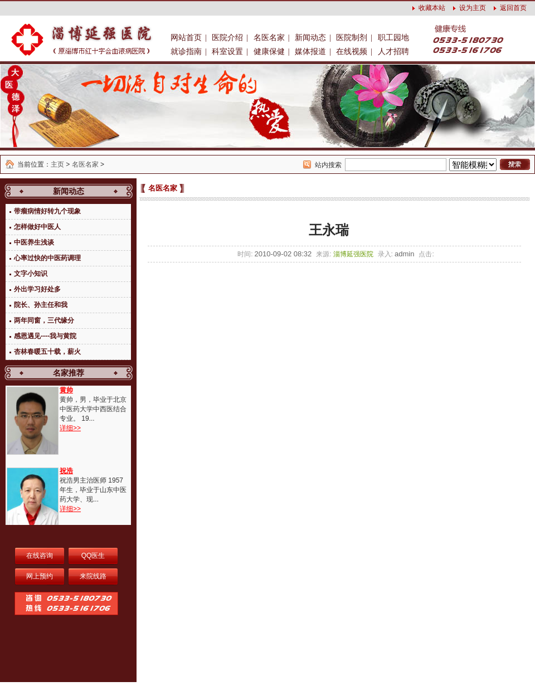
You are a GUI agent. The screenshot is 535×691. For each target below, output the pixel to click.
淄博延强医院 (353, 254)
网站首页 (186, 37)
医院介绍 (227, 37)
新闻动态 (310, 37)
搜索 (515, 164)
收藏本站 (432, 8)
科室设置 (227, 51)
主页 (57, 164)
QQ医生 (93, 555)
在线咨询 (39, 555)
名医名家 (269, 37)
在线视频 (351, 51)
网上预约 (39, 576)
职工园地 (393, 37)
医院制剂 (351, 37)
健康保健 (269, 51)
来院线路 (93, 576)
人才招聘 (393, 51)
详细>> (70, 428)
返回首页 (513, 8)
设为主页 (472, 8)
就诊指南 (186, 51)
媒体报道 (310, 51)
